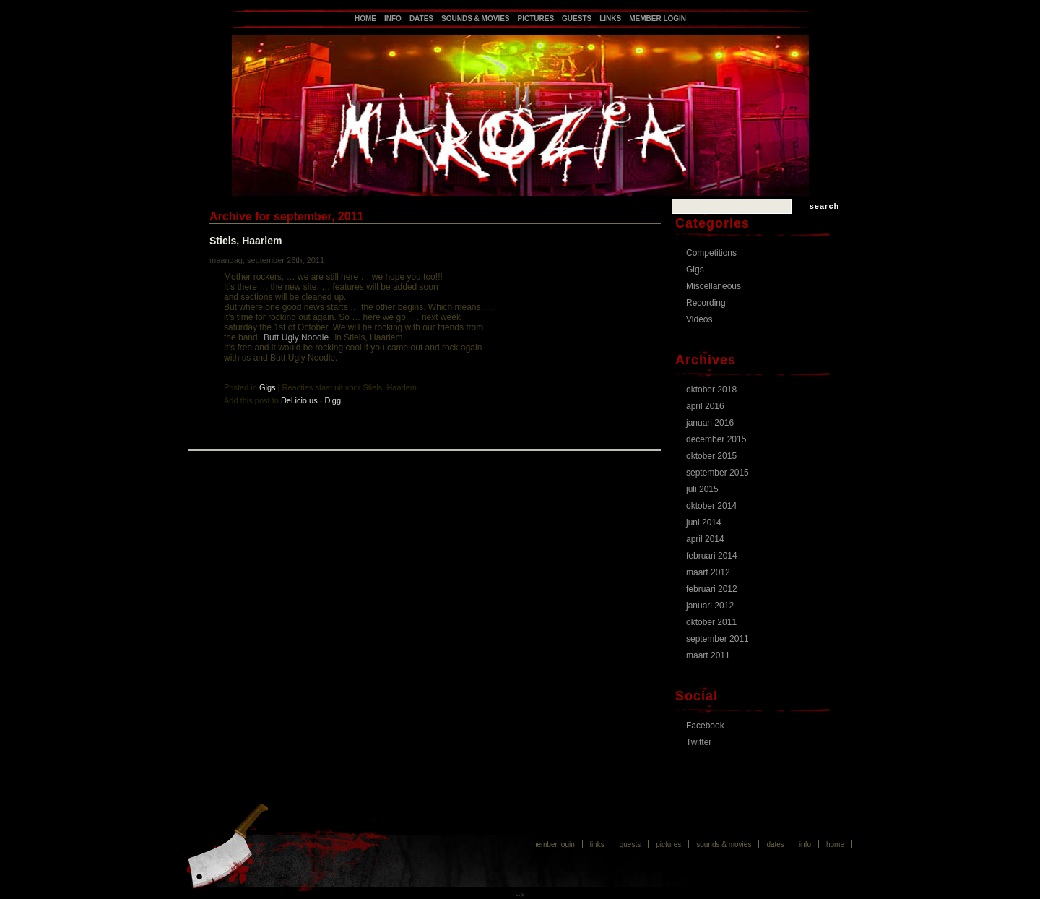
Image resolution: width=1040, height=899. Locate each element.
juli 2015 (702, 489)
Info (393, 18)
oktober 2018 (711, 389)
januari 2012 (710, 606)
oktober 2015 (711, 456)
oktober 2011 (711, 622)
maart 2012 (708, 572)
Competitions (711, 253)
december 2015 (716, 439)
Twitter (698, 742)
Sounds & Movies (475, 18)
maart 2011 (708, 655)
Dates (421, 18)
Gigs (267, 387)
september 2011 (717, 639)
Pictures (536, 18)
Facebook (705, 726)
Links (610, 18)
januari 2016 (710, 423)
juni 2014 (704, 522)
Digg (332, 400)
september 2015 (717, 473)
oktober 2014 (711, 506)
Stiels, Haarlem (245, 240)
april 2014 (705, 539)
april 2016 (705, 406)
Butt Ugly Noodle (296, 337)
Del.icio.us (299, 400)
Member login (657, 18)
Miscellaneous (713, 286)
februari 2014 (711, 556)
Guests (577, 18)
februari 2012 (711, 589)
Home (365, 18)
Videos (699, 319)
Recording (706, 303)
